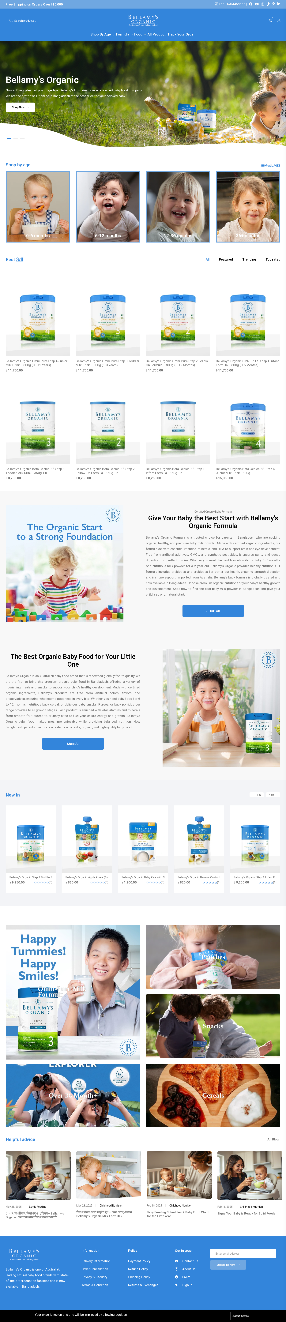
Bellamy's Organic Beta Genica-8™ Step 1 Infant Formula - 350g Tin (175, 471)
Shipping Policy (139, 1278)
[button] (9, 138)
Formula (123, 34)
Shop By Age (101, 34)
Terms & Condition (94, 1286)
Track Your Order (181, 34)
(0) (50, 883)
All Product (157, 34)
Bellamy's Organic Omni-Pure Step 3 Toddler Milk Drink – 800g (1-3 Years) (107, 363)
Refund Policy (138, 1270)
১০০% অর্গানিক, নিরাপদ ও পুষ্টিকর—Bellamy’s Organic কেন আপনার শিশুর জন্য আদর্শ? (35, 1216)
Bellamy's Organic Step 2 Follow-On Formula (37, 878)
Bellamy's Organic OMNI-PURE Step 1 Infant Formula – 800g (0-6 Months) (247, 363)
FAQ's (182, 1278)
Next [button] (273, 795)
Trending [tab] (249, 260)
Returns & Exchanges (143, 1286)
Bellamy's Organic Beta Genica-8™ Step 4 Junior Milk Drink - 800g (245, 471)
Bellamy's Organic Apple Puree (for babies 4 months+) (155, 878)
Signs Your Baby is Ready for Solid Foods (246, 1215)
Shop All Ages (270, 166)
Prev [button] (256, 795)
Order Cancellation (94, 1270)
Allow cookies (241, 1316)
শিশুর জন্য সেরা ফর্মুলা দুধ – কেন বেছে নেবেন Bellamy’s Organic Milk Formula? (104, 1215)
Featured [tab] (226, 260)
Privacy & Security (94, 1278)
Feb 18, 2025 (154, 1207)
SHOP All (213, 613)
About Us (185, 1270)
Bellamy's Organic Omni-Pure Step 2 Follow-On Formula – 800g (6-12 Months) (177, 363)
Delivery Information (96, 1262)
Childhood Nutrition (111, 1207)
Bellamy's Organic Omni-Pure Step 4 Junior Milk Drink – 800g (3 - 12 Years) (36, 363)
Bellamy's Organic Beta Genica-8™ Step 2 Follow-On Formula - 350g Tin (105, 471)
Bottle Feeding (37, 1208)
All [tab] (207, 260)
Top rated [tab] (272, 260)
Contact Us (186, 1262)
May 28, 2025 (14, 1208)
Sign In (183, 1286)
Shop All (73, 746)
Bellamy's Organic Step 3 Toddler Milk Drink (92, 878)
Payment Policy (139, 1262)
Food (138, 34)
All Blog (274, 1141)
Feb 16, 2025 (225, 1208)
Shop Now (20, 107)
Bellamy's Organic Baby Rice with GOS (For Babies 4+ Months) (216, 878)
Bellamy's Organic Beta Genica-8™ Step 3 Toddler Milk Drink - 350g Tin (35, 471)
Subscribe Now (228, 1265)
